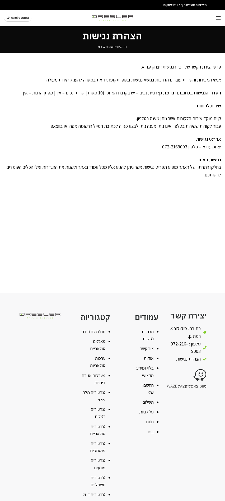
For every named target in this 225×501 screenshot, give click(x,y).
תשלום (148, 402)
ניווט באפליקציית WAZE (187, 386)
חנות (150, 422)
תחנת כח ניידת (93, 331)
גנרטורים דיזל (94, 494)
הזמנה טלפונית (18, 18)
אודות (149, 358)
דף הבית (122, 46)
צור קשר (147, 348)
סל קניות (146, 412)
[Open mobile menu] (218, 18)
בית (151, 432)
